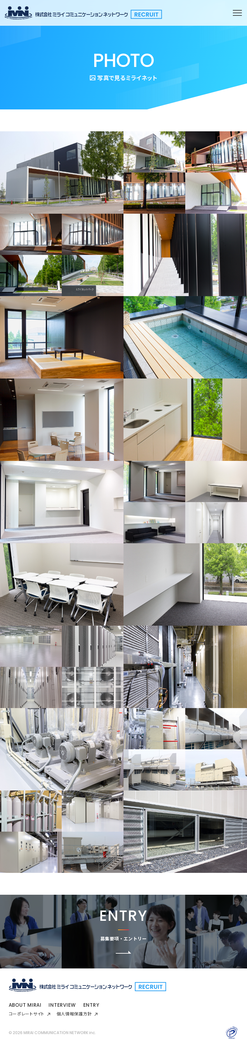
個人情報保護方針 (77, 1014)
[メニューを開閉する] (237, 13)
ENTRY (91, 1005)
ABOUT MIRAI (25, 1005)
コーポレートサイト (29, 1014)
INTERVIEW (62, 1005)
